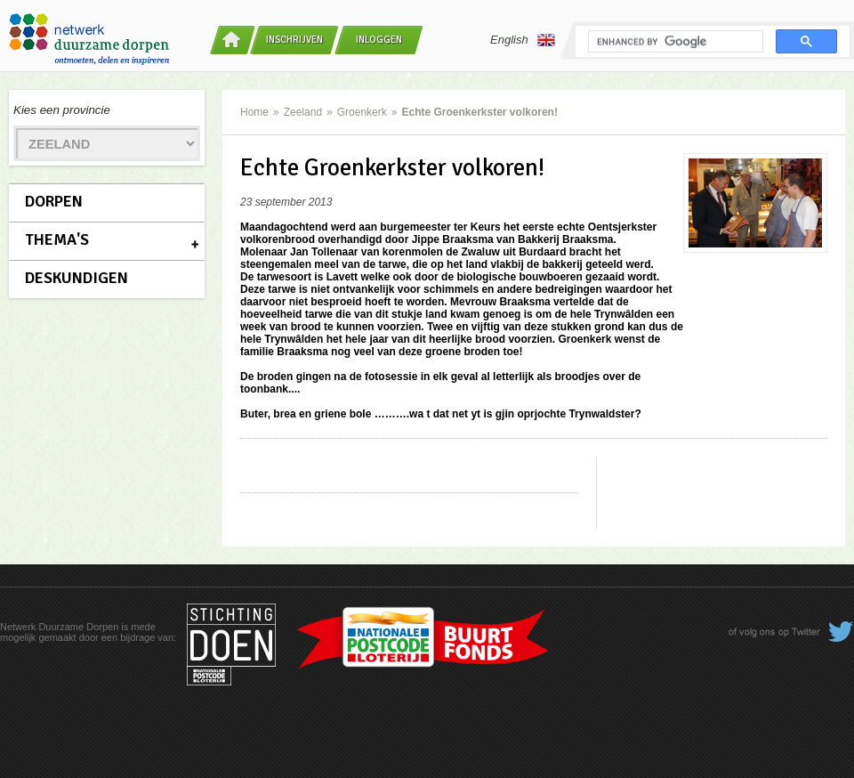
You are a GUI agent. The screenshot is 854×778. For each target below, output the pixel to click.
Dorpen (54, 201)
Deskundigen (76, 278)
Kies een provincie (61, 110)
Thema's (57, 239)
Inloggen (379, 39)
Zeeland (303, 112)
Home (254, 112)
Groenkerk (362, 112)
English (522, 40)
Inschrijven (294, 39)
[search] (674, 42)
